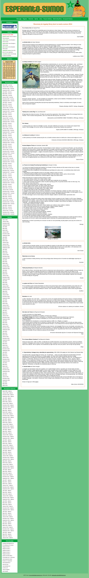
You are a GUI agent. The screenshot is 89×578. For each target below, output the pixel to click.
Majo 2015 (5, 333)
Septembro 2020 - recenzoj (8, 142)
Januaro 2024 (5, 242)
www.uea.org (5, 564)
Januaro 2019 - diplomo (8, 464)
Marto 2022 (5, 263)
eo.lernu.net (5, 567)
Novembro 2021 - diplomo (8, 436)
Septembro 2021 (6, 268)
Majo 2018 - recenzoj (7, 165)
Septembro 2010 (6, 380)
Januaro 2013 (5, 357)
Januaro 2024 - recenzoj (8, 107)
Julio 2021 (5, 270)
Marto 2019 (5, 293)
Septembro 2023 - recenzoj (8, 111)
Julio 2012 (5, 362)
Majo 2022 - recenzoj (7, 125)
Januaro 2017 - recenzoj (8, 179)
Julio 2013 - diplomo (7, 521)
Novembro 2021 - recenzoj (8, 130)
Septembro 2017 (6, 308)
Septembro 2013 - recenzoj (8, 214)
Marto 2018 (5, 303)
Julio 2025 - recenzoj (7, 91)
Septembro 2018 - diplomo (8, 467)
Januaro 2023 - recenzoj (8, 118)
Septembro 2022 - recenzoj (8, 121)
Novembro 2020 (6, 277)
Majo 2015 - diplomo (7, 502)
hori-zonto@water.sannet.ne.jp (35, 575)
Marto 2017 (5, 313)
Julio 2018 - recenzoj (7, 163)
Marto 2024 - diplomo (7, 412)
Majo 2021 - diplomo (7, 441)
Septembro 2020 (6, 279)
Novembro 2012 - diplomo (8, 528)
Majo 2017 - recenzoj (7, 175)
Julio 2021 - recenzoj (7, 133)
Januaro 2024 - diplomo (8, 413)
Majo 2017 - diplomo (7, 481)
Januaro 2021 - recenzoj (8, 139)
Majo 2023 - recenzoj (7, 114)
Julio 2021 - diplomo (7, 440)
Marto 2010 (5, 385)
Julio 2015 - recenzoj (7, 194)
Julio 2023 (5, 249)
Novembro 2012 (6, 359)
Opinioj (36, 19)
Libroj (40, 19)
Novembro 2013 (6, 348)
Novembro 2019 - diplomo (8, 457)
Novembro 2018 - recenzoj (8, 159)
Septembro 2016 (6, 319)
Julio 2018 (5, 300)
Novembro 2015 (6, 327)
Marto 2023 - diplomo (7, 422)
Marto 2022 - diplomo (7, 433)
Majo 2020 (5, 282)
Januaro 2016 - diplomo (8, 495)
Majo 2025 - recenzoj (7, 93)
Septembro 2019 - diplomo (8, 459)
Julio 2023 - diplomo (7, 419)
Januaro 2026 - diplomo (8, 392)
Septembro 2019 (6, 289)
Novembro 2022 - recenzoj (8, 119)
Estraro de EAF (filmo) (7, 555)
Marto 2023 (5, 252)
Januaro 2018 (5, 305)
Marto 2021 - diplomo (7, 443)
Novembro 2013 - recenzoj (8, 212)
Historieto (30, 19)
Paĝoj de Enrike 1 (6, 546)
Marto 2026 (5, 219)
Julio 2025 (5, 226)
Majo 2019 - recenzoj (7, 154)
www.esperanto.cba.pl (7, 559)
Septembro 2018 (6, 298)
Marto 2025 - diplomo (7, 401)
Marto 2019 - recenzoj (7, 156)
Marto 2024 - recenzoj (7, 105)
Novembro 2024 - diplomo (8, 405)
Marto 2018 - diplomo (7, 473)
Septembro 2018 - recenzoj (8, 161)
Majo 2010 (5, 383)
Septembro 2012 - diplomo (8, 530)
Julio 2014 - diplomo (7, 511)
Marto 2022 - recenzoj (7, 126)
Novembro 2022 (6, 256)
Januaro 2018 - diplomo (8, 474)
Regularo (25, 19)
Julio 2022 (5, 259)
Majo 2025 (5, 228)
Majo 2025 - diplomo (7, 399)
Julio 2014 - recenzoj (7, 205)
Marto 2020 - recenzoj (7, 147)
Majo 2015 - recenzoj (7, 196)
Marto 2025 (5, 230)
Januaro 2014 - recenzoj (8, 210)
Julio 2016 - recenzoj (7, 184)
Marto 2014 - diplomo (7, 514)
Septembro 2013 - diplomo (8, 520)
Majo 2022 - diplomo (7, 431)
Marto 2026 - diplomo (7, 391)
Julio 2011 (5, 373)
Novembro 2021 (6, 266)
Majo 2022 (5, 261)
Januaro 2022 (5, 265)
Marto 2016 (5, 324)
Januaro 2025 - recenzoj (8, 97)
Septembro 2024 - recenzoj (8, 100)
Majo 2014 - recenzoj (7, 207)
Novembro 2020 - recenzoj (8, 140)
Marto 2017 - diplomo (7, 483)
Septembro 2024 (6, 235)
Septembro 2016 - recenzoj (8, 182)
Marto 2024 (5, 240)
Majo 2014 (5, 343)
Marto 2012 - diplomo (7, 535)
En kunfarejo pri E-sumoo (8, 545)
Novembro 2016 (6, 317)
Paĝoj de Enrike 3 (6, 550)
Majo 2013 (5, 354)
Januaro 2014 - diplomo (8, 516)
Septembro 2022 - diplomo (8, 427)
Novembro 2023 (6, 245)
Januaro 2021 (5, 275)
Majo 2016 (5, 322)
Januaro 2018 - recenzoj (8, 168)
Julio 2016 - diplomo (7, 490)
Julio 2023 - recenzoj (7, 112)
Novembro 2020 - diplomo (8, 446)
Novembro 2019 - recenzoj (8, 151)
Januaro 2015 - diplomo (8, 506)
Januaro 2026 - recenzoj (8, 86)
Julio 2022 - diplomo (7, 429)
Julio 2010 (5, 381)
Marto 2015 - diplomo (7, 504)
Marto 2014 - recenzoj (7, 208)
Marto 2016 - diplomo (7, 494)
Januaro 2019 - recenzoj (8, 158)
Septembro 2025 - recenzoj (8, 90)
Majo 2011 (5, 374)
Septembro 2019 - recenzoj (8, 153)
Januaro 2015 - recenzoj (8, 200)
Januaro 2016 (5, 326)
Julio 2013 (5, 352)
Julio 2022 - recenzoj (7, 123)
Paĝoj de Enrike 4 (6, 552)
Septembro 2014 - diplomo (8, 509)
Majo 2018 (5, 301)
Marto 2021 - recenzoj (7, 137)
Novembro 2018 (6, 296)
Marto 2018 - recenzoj (7, 166)
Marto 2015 (5, 334)
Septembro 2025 (6, 225)
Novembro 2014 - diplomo (8, 508)
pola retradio (5, 571)
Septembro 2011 (6, 371)
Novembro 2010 (6, 378)
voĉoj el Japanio (6, 569)
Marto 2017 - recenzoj (7, 177)
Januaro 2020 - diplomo (8, 455)
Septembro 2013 (6, 350)
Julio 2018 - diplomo (7, 469)
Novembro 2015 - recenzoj (8, 191)
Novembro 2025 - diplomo (8, 394)
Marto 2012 (5, 366)
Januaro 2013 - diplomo (8, 527)
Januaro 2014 (5, 347)
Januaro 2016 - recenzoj (8, 189)
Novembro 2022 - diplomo (8, 426)
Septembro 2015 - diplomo (8, 499)
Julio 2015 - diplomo (7, 501)
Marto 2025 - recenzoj (7, 95)
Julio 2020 (5, 280)
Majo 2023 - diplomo (7, 420)
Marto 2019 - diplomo (7, 462)
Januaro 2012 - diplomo (8, 537)
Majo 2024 (5, 238)
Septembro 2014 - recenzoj (8, 203)
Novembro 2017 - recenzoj (8, 170)
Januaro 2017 (5, 315)
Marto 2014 (5, 345)
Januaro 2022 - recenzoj (8, 128)
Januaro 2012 (5, 368)
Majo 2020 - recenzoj (7, 146)
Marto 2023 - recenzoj (7, 116)
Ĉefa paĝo (19, 19)
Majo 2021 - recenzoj (7, 135)
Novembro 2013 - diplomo (8, 518)
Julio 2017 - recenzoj (7, 173)
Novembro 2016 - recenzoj (8, 180)
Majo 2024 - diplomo (7, 410)
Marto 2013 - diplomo (7, 525)
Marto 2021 (5, 273)
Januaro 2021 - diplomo (8, 445)
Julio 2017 (5, 310)
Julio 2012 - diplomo (7, 532)
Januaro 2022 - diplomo (8, 434)
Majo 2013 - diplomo (7, 523)
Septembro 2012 (6, 361)
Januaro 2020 (5, 286)
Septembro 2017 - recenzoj (8, 172)
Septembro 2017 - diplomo (8, 478)
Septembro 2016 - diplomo (8, 488)
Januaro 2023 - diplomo (8, 424)
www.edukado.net (6, 566)
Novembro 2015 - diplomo (8, 497)
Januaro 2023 (5, 254)
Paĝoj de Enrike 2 (6, 548)
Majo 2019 (5, 291)
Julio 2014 (5, 341)
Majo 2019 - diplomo (7, 460)
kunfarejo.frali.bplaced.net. (8, 543)
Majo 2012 (5, 364)
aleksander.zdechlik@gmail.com (59, 575)
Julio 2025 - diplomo (7, 398)
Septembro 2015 (6, 329)
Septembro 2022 (6, 258)
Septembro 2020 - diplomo (8, 448)
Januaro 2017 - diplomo (8, 485)
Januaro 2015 (5, 336)
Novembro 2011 (6, 369)
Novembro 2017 (6, 306)
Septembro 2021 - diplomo (8, 438)
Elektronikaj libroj (57, 19)
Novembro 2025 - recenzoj (8, 88)
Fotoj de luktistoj (47, 19)
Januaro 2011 (5, 376)
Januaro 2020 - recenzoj (8, 149)
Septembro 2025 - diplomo (8, 396)
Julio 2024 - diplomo (7, 408)
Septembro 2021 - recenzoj (8, 132)
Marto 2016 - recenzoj (7, 187)
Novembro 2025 (6, 223)
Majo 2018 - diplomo (7, 471)
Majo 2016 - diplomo (7, 492)
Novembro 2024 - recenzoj (8, 98)
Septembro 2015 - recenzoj (8, 193)
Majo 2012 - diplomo (7, 534)
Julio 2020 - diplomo (7, 450)
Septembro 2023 (6, 247)
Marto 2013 (5, 355)
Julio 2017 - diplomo (7, 480)
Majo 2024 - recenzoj (7, 104)
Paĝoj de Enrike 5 (6, 553)
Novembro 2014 (6, 338)
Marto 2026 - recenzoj (7, 85)
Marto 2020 (5, 284)
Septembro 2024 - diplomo (8, 406)
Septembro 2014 (6, 340)
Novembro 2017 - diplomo (8, 476)
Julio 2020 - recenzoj (7, 144)
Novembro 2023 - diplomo (8, 415)
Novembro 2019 (6, 287)
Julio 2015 (5, 331)
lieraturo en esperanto (7, 560)
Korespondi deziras (68, 19)
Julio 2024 (5, 237)
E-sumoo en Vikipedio (9, 28)
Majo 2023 (5, 251)
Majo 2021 (5, 272)
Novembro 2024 (6, 233)
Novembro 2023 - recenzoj (8, 109)
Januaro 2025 (5, 232)
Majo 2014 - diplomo (7, 513)
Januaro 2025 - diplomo (8, 403)
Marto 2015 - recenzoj (7, 198)
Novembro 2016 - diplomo (8, 487)
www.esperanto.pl (6, 562)
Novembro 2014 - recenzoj (8, 201)
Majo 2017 (5, 312)
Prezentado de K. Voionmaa (9, 557)
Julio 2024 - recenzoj (7, 102)
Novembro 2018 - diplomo (8, 466)
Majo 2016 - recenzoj (7, 186)
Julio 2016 (5, 320)
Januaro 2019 (5, 294)
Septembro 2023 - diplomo (8, 417)
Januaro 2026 (5, 221)
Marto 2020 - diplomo (7, 453)
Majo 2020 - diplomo (7, 452)
